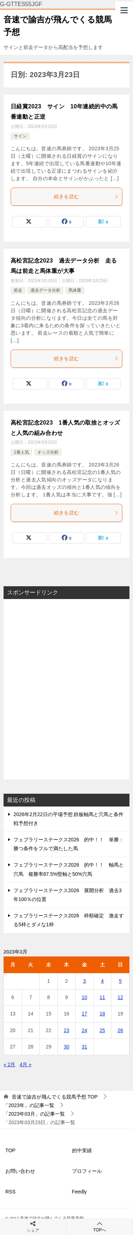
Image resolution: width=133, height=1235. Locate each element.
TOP (55, 1097)
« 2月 (9, 1064)
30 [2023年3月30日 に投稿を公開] (67, 1047)
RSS (10, 1191)
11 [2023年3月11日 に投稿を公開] (102, 997)
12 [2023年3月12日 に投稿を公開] (120, 997)
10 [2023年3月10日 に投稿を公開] (84, 997)
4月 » (25, 1064)
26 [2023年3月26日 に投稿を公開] (120, 1030)
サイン (20, 136)
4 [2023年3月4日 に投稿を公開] (102, 981)
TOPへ (99, 1227)
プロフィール (87, 1171)
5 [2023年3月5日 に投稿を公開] (120, 981)
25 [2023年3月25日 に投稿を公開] (102, 1030)
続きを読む (86, 196)
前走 (18, 290)
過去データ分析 (45, 290)
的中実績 (82, 1150)
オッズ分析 (48, 452)
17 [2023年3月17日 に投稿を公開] (84, 1013)
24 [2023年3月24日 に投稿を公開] (84, 1030)
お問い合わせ (20, 1171)
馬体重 (74, 290)
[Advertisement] (66, 689)
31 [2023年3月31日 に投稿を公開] (84, 1047)
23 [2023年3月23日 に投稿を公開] (67, 1030)
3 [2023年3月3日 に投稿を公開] (84, 981)
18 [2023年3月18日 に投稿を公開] (102, 1013)
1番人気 (21, 452)
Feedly (79, 1191)
